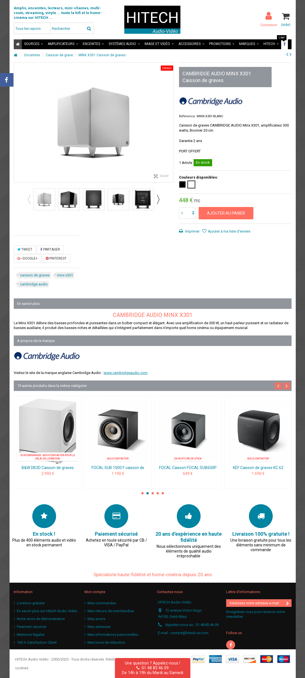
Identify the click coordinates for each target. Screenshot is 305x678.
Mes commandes (102, 603)
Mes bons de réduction (106, 642)
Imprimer (191, 231)
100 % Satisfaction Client (37, 642)
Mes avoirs (96, 619)
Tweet (24, 249)
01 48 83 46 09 (152, 668)
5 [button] (163, 493)
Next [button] (158, 199)
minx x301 (65, 275)
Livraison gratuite (31, 603)
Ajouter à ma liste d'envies (229, 231)
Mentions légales (31, 634)
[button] (33, 44)
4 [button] (158, 493)
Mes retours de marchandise (111, 611)
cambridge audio (34, 284)
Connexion (268, 25)
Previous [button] (29, 199)
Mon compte (94, 592)
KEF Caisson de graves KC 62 (258, 467)
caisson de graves (35, 275)
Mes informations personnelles (113, 634)
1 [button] (142, 493)
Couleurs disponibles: (199, 177)
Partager (50, 249)
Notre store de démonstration (41, 619)
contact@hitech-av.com (189, 633)
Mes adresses (99, 627)
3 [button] (153, 493)
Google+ (27, 258)
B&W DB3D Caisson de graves (48, 467)
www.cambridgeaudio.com (126, 373)
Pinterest (56, 258)
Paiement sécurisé (31, 627)
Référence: (187, 116)
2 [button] (147, 493)
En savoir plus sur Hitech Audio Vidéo (47, 611)
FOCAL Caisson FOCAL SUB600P (188, 467)
